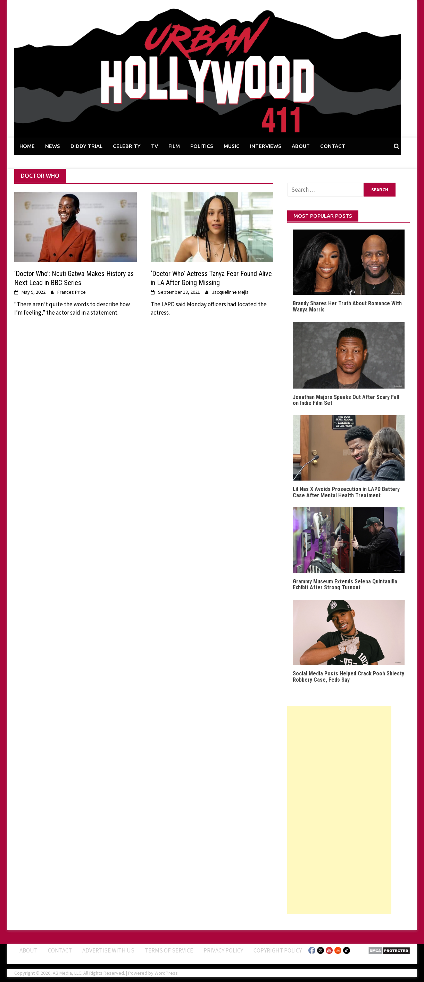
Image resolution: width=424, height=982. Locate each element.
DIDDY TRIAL (86, 146)
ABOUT (301, 146)
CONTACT (332, 146)
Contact (60, 950)
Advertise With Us (108, 950)
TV (154, 146)
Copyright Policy (277, 950)
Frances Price (71, 292)
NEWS (52, 146)
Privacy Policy (223, 950)
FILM (174, 146)
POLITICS (201, 146)
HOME (27, 146)
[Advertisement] (339, 810)
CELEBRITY (127, 146)
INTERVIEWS (265, 146)
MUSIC (232, 146)
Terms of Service (169, 950)
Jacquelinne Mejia (230, 292)
